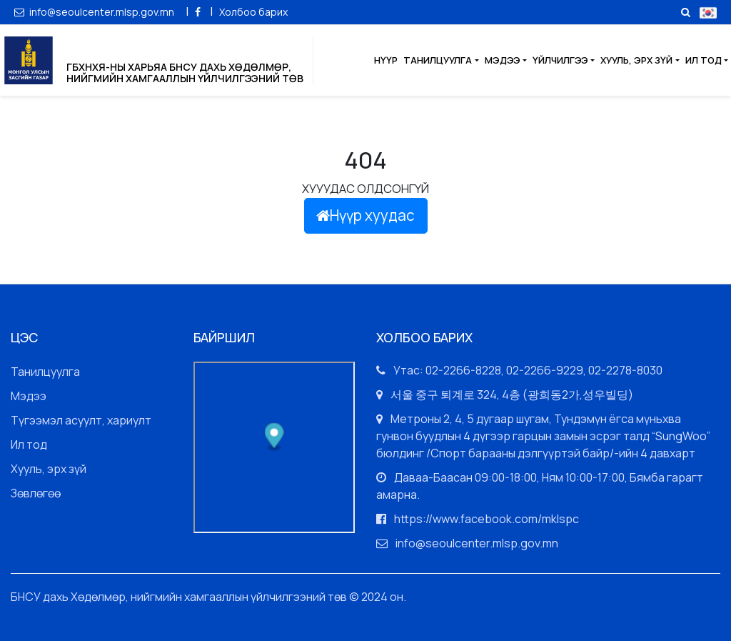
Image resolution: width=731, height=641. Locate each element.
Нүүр (386, 60)
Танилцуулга (437, 60)
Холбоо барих (253, 12)
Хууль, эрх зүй (636, 60)
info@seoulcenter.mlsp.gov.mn (95, 12)
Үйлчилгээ (560, 60)
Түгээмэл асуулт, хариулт (81, 420)
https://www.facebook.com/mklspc (486, 519)
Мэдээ (502, 60)
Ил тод (703, 60)
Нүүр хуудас (365, 215)
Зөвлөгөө (36, 493)
